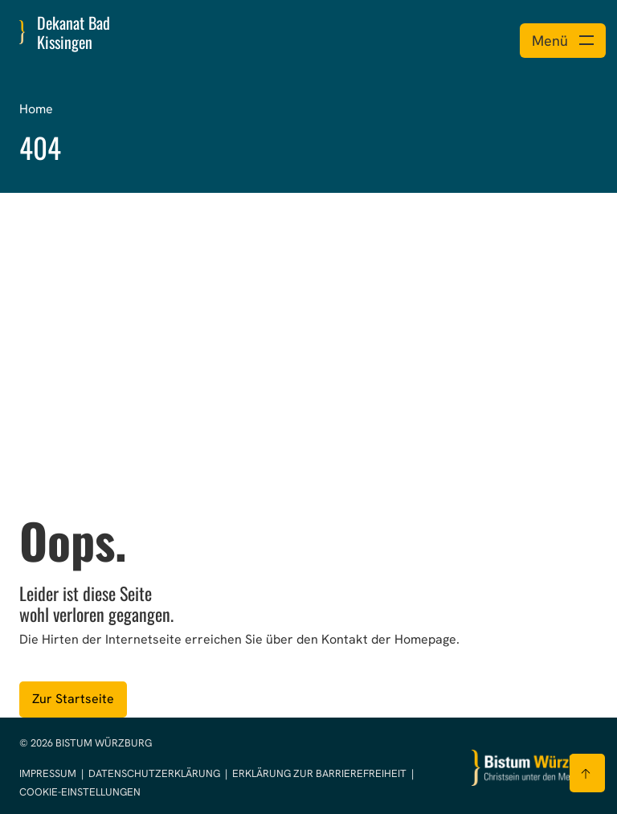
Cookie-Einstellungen (80, 792)
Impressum (49, 773)
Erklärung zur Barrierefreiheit (319, 773)
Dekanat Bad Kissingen (73, 32)
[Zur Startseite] (535, 768)
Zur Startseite (73, 698)
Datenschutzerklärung (155, 773)
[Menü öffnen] (563, 40)
